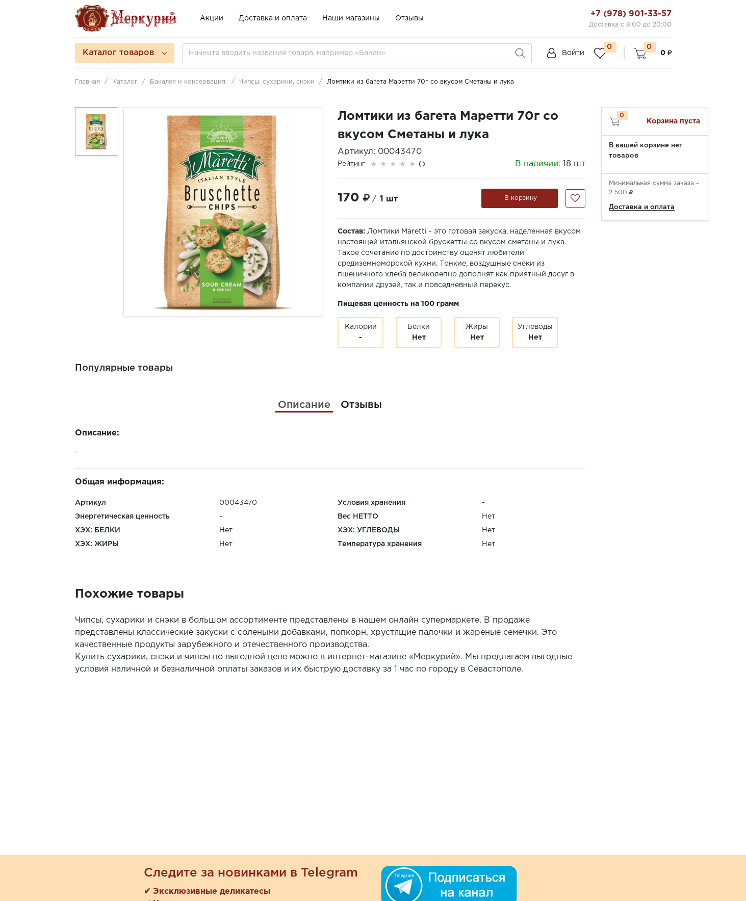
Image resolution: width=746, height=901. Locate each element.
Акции (211, 18)
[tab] (304, 405)
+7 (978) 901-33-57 (631, 14)
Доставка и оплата (273, 18)
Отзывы (409, 18)
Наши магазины (351, 18)
